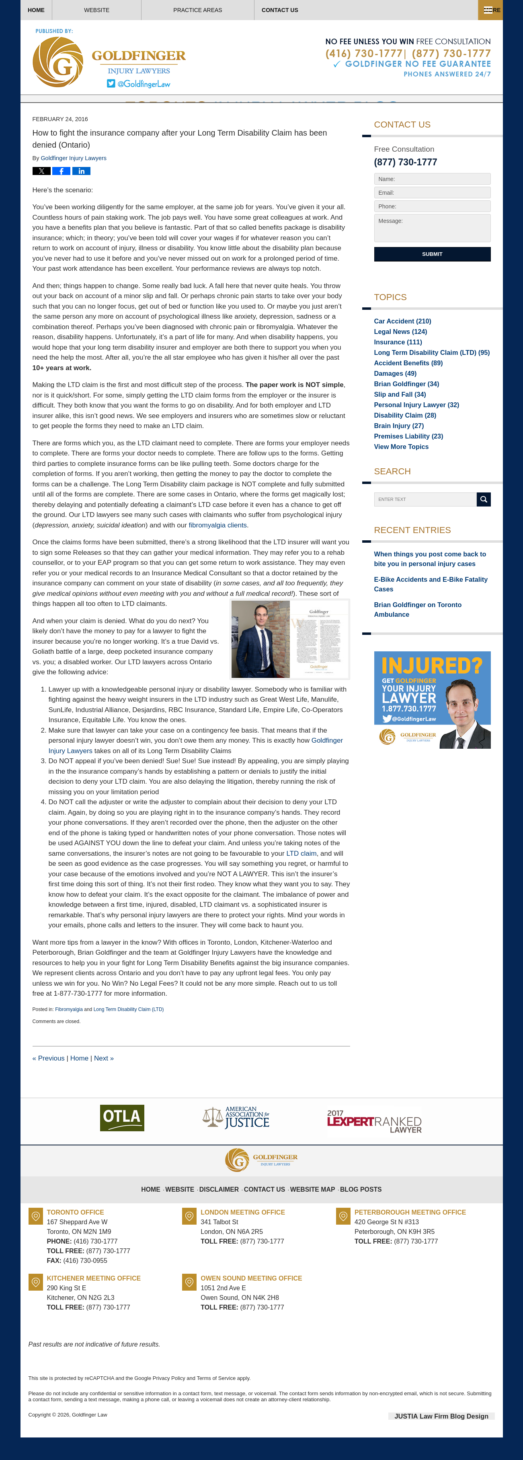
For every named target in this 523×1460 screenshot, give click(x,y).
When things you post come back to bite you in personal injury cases (428, 591)
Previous (49, 1082)
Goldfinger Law (89, 1439)
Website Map (311, 1208)
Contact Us (445, 10)
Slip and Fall (396, 423)
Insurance (395, 367)
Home (60, 10)
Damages (392, 400)
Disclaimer (226, 1208)
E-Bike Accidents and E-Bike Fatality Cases (432, 610)
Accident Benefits (403, 389)
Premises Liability (404, 468)
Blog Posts (354, 1208)
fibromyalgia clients (218, 549)
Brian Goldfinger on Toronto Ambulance (427, 624)
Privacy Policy (169, 1402)
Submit (432, 278)
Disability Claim (401, 446)
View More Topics (397, 479)
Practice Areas (339, 10)
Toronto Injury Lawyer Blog (110, 58)
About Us (236, 10)
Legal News (397, 355)
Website (145, 10)
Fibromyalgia (69, 1033)
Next (104, 1082)
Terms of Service (216, 1402)
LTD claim (301, 877)
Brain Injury (395, 457)
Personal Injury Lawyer (410, 434)
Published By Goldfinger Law (408, 58)
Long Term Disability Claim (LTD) (129, 1033)
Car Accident (398, 344)
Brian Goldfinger (402, 412)
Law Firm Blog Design (456, 1439)
